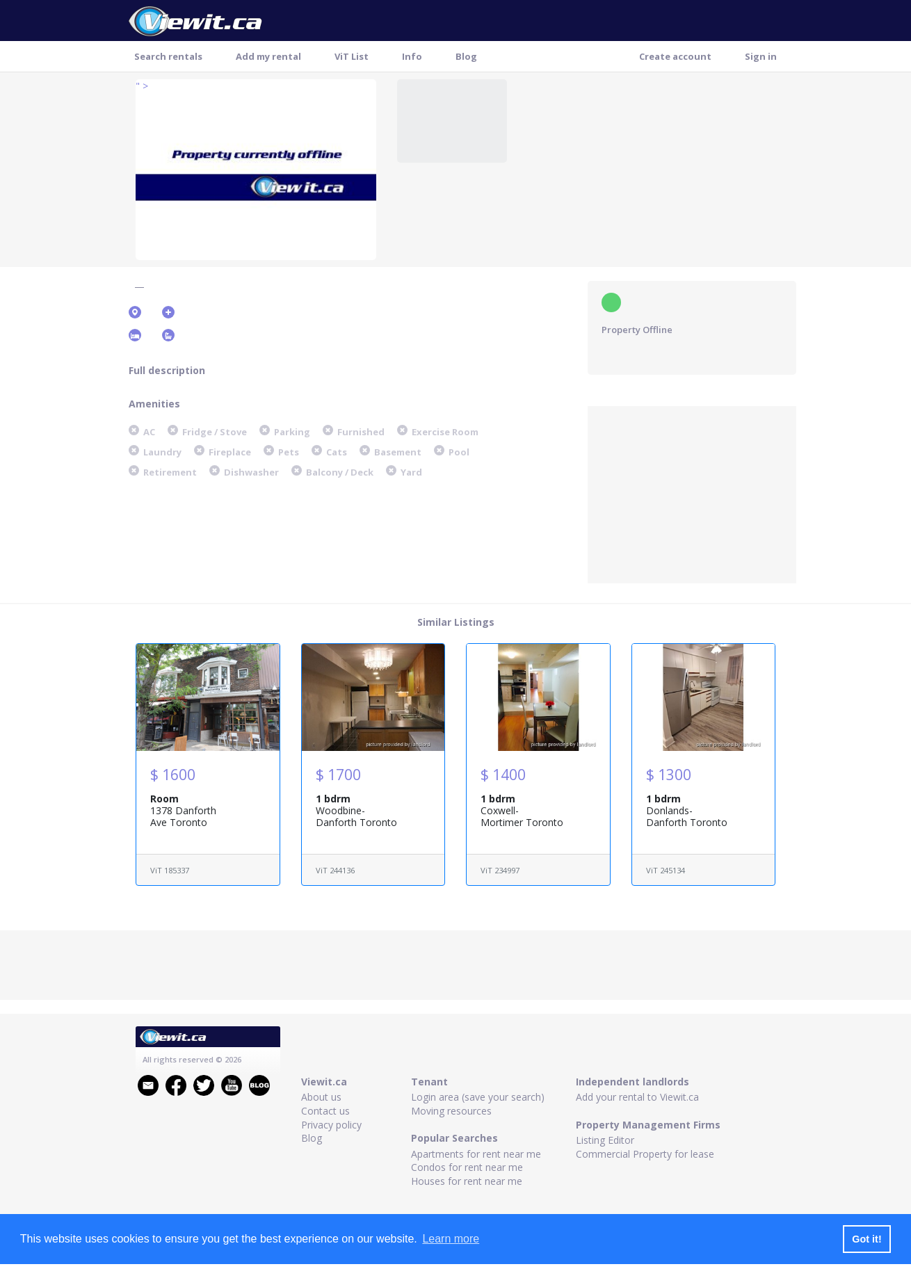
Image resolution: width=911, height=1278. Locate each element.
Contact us (325, 1110)
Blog (466, 56)
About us (321, 1096)
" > (142, 85)
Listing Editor (605, 1140)
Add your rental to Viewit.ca (637, 1096)
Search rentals (168, 56)
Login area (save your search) (478, 1096)
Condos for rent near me (467, 1167)
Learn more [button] (450, 1239)
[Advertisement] (692, 493)
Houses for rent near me (466, 1181)
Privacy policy (331, 1124)
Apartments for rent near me (476, 1153)
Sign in (761, 56)
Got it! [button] (866, 1239)
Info (412, 56)
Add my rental (268, 56)
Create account (675, 56)
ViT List (351, 56)
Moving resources (451, 1110)
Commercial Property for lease (645, 1153)
